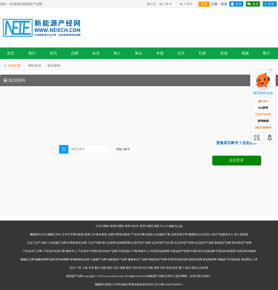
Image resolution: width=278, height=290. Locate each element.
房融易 (221, 259)
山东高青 (202, 267)
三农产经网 (94, 242)
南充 (187, 267)
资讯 (53, 53)
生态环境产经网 (184, 242)
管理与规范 (146, 226)
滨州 (162, 267)
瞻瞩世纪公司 (38, 234)
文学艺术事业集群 (73, 234)
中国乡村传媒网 (246, 251)
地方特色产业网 (107, 251)
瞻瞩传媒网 (42, 259)
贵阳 (194, 267)
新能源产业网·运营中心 (161, 276)
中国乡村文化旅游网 (202, 251)
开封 (135, 267)
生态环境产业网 (141, 242)
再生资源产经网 (241, 242)
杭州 (175, 267)
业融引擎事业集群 (119, 234)
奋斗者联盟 (241, 234)
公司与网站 (103, 226)
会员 (96, 53)
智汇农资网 (109, 242)
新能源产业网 (223, 242)
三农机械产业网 (56, 242)
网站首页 (34, 65)
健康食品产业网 (137, 259)
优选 (223, 53)
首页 (10, 53)
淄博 (156, 267)
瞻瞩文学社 (54, 234)
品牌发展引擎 (179, 234)
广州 (78, 267)
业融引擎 (125, 284)
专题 (160, 53)
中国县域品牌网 (159, 251)
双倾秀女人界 (249, 259)
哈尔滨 (142, 267)
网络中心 (71, 251)
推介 (117, 53)
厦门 (181, 267)
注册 (214, 4)
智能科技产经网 (157, 259)
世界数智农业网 (77, 242)
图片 (266, 53)
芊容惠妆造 (233, 259)
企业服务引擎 (162, 234)
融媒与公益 (176, 226)
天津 (91, 267)
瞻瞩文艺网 (28, 259)
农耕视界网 (123, 242)
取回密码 (53, 65)
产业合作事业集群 (142, 234)
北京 (72, 267)
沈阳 (103, 267)
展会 (138, 53)
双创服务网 (210, 259)
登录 (204, 4)
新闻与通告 (117, 226)
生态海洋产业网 (204, 242)
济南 (150, 267)
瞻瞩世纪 (100, 284)
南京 (110, 267)
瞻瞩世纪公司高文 (199, 234)
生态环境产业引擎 (162, 242)
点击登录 (236, 160)
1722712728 (263, 114)
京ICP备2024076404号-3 (168, 284)
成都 (122, 267)
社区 (181, 53)
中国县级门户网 (127, 251)
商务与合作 (132, 226)
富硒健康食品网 (79, 259)
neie (263, 101)
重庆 (97, 267)
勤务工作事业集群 (96, 234)
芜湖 (169, 267)
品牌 (74, 53)
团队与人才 (161, 226)
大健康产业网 (98, 259)
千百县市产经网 (87, 251)
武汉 (116, 267)
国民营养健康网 (59, 259)
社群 (202, 53)
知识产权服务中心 (222, 234)
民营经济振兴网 (177, 259)
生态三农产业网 (36, 242)
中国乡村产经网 (180, 251)
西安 (128, 267)
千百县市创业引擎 (54, 251)
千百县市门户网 (32, 251)
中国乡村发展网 (225, 251)
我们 (32, 53)
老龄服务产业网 (117, 259)
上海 (85, 267)
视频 (245, 53)
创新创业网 (195, 259)
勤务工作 (111, 284)
